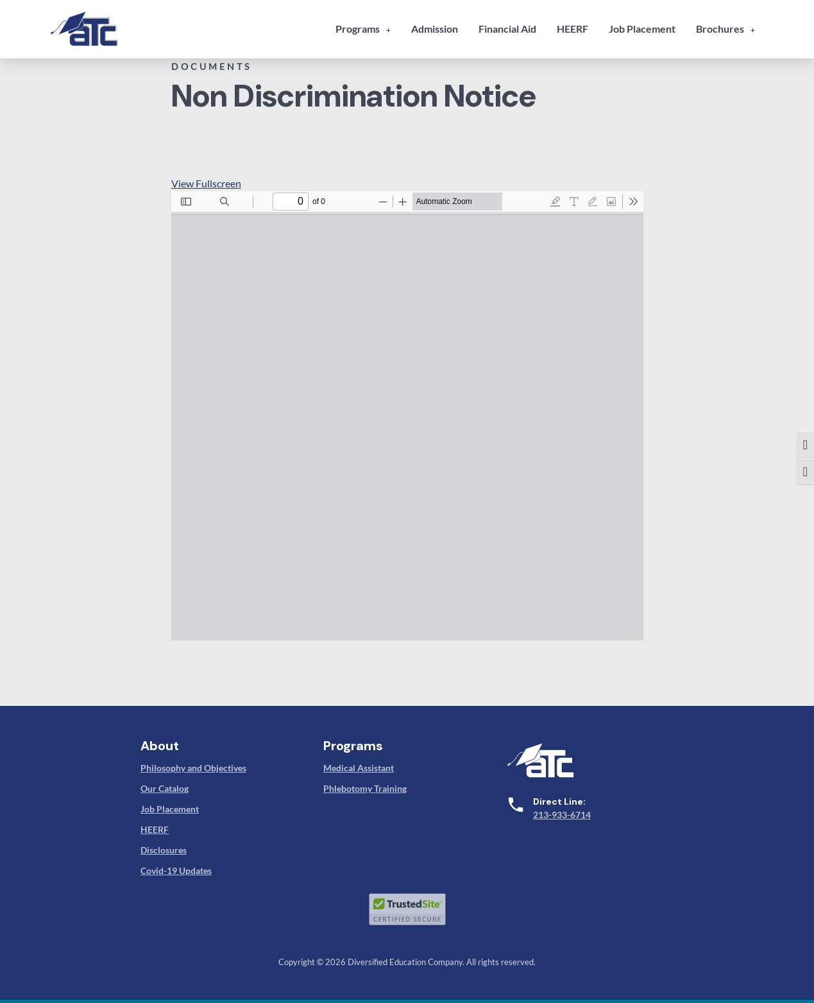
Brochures (720, 28)
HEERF (572, 28)
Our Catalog (164, 788)
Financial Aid (507, 28)
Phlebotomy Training (365, 788)
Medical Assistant (358, 767)
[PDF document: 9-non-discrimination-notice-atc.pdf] (407, 415)
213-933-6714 (562, 814)
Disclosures (163, 849)
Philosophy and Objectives (193, 767)
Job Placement (642, 28)
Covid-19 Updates (176, 870)
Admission (434, 28)
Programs (357, 28)
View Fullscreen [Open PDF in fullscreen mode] (206, 183)
